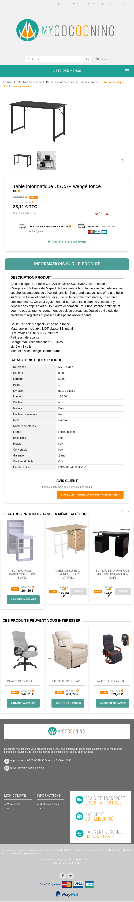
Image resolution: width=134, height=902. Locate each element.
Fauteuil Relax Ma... (111, 681)
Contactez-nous (48, 809)
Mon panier (91, 4)
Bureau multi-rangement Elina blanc (22, 574)
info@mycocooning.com (31, 767)
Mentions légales (49, 830)
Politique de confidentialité (47, 837)
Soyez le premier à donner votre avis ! (90, 494)
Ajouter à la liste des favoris (69, 241)
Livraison (45, 814)
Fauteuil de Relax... (67, 681)
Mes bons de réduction (14, 832)
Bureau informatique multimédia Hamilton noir (112, 574)
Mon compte (62, 4)
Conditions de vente (50, 819)
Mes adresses (14, 819)
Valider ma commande (109, 4)
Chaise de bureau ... (22, 681)
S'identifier (126, 4)
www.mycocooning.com (54, 859)
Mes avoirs (13, 814)
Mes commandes (16, 809)
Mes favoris (77, 4)
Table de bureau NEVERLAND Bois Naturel (68, 574)
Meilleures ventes (49, 804)
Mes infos (12, 825)
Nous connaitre (48, 825)
